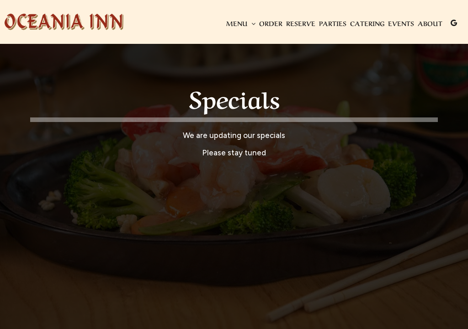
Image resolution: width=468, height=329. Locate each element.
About (430, 22)
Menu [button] (240, 22)
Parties (332, 22)
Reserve (300, 22)
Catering (367, 22)
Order (270, 22)
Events (401, 22)
